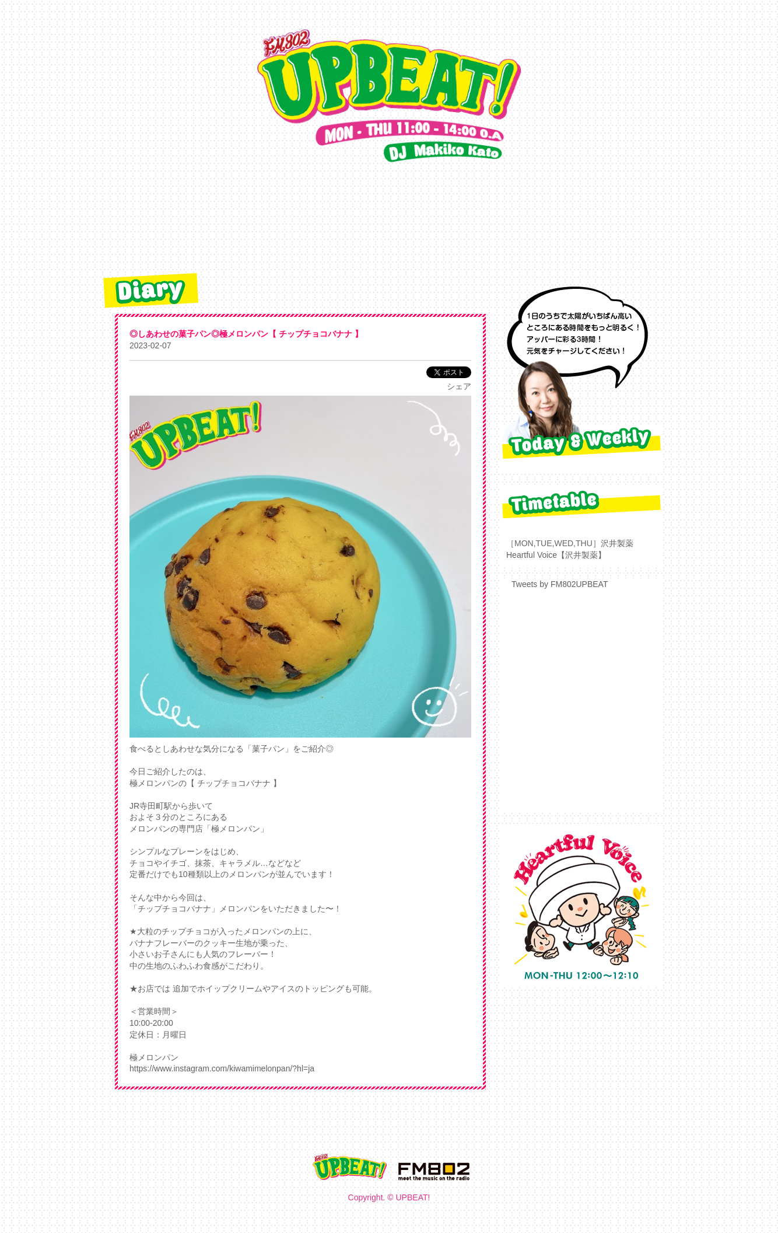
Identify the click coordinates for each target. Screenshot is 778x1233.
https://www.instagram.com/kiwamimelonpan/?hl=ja (221, 1068)
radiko (474, 220)
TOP (182, 220)
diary (247, 220)
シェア (459, 386)
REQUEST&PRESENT (362, 220)
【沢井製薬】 (581, 555)
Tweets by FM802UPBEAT (559, 584)
